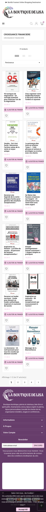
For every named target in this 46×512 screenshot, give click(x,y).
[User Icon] (36, 23)
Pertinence (23, 62)
